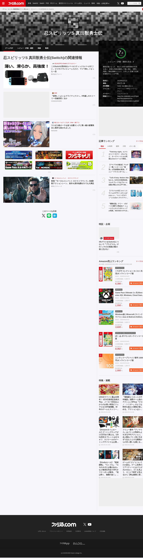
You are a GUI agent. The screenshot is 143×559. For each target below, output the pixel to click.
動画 (93, 3)
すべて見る (139, 141)
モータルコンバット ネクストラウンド (66, 178)
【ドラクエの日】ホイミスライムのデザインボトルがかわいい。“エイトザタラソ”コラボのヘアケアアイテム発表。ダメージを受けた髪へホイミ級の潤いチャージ (118, 194)
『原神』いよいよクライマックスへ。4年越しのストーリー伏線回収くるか (73, 97)
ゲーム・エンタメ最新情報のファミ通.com (15, 9)
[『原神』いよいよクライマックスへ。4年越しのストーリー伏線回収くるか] (26, 105)
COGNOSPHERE (56, 101)
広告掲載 (102, 532)
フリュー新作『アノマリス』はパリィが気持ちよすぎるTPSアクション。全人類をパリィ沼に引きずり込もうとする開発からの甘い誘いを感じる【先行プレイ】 (132, 437)
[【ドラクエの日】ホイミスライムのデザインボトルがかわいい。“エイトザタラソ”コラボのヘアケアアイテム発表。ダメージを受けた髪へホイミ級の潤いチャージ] (136, 193)
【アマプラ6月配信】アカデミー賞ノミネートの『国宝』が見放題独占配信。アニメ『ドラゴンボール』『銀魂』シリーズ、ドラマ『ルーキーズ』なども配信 (118, 168)
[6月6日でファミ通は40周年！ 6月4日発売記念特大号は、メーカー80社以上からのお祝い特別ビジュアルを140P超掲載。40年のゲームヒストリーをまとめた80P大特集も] (109, 390)
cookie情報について (90, 532)
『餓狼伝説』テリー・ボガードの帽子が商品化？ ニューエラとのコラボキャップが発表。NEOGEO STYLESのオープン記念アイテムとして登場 (118, 207)
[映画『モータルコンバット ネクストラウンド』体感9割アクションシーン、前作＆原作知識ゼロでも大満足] (26, 190)
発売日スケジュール (66, 3)
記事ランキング (107, 141)
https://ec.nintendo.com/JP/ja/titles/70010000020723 (128, 98)
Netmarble (54, 131)
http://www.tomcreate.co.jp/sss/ (128, 101)
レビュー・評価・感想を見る (119, 62)
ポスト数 (132, 146)
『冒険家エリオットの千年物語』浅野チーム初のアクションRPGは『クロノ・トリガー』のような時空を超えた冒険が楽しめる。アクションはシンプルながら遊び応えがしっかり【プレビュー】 (133, 404)
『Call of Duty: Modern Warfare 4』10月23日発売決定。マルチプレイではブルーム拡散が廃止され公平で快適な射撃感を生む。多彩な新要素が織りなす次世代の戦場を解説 (119, 181)
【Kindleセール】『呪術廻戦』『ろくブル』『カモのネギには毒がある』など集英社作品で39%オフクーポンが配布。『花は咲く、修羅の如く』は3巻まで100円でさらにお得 (109, 470)
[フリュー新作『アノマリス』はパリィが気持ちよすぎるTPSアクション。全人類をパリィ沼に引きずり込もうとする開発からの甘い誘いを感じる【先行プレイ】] (133, 422)
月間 (124, 146)
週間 (117, 146)
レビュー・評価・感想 (25, 48)
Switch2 (35, 3)
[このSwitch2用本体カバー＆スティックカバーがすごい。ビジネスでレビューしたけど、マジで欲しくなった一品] (26, 76)
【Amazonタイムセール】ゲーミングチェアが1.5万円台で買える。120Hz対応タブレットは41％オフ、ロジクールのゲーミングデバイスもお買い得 (109, 437)
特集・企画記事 (102, 3)
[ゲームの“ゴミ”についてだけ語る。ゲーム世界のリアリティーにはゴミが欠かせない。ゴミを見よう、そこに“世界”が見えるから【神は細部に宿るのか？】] (133, 455)
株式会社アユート (56, 74)
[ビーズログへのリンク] (79, 545)
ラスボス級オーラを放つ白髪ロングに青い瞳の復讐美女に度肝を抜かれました (72, 127)
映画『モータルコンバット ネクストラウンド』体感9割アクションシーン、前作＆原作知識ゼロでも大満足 (72, 182)
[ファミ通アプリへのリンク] (64, 545)
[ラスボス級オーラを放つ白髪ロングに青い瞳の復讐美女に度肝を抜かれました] (26, 134)
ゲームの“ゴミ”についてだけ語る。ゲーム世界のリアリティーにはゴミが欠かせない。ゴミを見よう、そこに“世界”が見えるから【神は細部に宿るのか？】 (132, 470)
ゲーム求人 (78, 3)
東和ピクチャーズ (56, 186)
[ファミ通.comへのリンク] (16, 3)
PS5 (47, 3)
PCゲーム (53, 3)
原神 (55, 93)
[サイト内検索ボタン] (134, 3)
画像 (39, 48)
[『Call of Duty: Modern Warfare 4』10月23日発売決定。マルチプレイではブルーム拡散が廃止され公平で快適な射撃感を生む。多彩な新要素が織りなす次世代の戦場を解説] (136, 180)
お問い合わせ (42, 532)
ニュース (87, 3)
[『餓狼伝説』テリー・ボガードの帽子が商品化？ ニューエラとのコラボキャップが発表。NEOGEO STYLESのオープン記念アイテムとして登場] (136, 206)
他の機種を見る (126, 86)
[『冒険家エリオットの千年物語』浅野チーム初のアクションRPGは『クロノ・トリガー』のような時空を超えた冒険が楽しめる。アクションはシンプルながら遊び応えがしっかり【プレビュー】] (133, 390)
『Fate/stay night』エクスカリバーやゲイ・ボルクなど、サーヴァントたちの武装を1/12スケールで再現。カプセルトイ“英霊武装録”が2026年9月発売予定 (118, 155)
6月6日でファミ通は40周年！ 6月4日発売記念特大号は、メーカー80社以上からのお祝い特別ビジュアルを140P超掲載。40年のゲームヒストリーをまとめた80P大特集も (109, 404)
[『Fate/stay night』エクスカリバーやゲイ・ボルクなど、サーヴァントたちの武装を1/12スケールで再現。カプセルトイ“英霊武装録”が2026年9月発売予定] (136, 154)
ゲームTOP (9, 48)
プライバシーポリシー (56, 532)
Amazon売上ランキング (111, 261)
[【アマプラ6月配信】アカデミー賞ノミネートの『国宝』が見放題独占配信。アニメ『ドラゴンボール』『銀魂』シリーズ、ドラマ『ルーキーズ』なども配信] (136, 167)
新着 (29, 3)
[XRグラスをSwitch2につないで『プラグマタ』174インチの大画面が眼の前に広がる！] (109, 233)
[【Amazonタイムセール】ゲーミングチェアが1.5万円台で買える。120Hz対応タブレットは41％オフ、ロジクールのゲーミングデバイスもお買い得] (109, 422)
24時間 (109, 146)
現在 (102, 146)
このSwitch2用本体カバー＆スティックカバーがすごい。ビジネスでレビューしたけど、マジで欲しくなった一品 (72, 69)
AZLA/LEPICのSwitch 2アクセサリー (65, 64)
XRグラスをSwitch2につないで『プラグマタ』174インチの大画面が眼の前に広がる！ (109, 246)
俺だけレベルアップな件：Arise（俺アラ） (67, 123)
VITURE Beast (108, 238)
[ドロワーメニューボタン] (3, 3)
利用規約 (69, 532)
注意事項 (78, 532)
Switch (42, 3)
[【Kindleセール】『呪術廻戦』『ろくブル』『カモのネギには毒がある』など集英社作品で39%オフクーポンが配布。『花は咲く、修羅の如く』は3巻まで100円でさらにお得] (109, 455)
